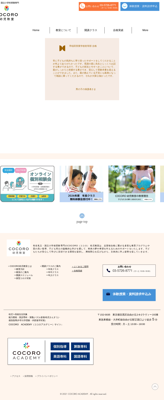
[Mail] (108, 294)
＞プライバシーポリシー (46, 376)
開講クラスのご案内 (51, 266)
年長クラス (53, 269)
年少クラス (53, 275)
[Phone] (108, 270)
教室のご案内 (22, 272)
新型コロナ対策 (23, 278)
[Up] (82, 215)
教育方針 (20, 269)
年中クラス (53, 272)
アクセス (16, 376)
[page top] (82, 221)
